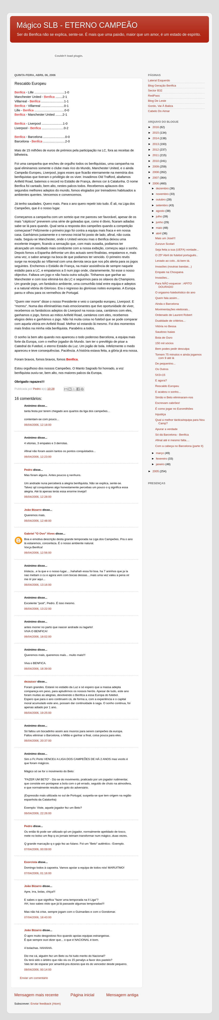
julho (159, 216)
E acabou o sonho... (168, 391)
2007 (156, 177)
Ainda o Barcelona (167, 303)
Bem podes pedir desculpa (172, 348)
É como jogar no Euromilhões (174, 408)
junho (160, 222)
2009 (156, 166)
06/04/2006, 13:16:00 (38, 584)
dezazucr (30, 681)
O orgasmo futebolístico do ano (175, 292)
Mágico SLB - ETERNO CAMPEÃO (77, 25)
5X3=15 (160, 374)
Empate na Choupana (169, 272)
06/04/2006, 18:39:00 (38, 668)
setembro (162, 205)
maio (159, 227)
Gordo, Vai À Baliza (160, 106)
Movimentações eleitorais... (172, 309)
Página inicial (82, 995)
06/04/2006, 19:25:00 (38, 712)
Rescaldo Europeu (167, 386)
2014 (156, 138)
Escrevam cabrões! (167, 403)
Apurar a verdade (166, 429)
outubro (161, 199)
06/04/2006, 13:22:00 (38, 608)
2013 (156, 144)
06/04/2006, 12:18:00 (38, 424)
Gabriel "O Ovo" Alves (39, 533)
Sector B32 (155, 90)
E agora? (161, 380)
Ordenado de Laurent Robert (173, 315)
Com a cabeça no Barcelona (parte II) (179, 446)
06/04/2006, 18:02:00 (38, 636)
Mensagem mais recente (36, 995)
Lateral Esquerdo (159, 80)
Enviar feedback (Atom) (46, 1003)
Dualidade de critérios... (170, 320)
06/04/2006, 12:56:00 (38, 552)
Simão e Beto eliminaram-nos (174, 397)
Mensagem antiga (122, 995)
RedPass (154, 95)
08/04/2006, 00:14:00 (38, 969)
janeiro (160, 464)
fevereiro (162, 458)
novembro (163, 194)
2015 (156, 132)
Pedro (28, 469)
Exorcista (30, 862)
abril (159, 233)
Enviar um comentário (34, 978)
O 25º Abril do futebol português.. (176, 255)
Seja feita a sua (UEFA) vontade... (177, 249)
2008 (156, 172)
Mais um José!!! (165, 238)
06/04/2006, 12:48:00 (38, 520)
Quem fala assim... (167, 298)
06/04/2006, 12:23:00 (38, 456)
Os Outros (162, 369)
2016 (156, 127)
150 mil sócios (164, 343)
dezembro (163, 188)
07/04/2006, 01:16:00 (38, 873)
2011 (156, 155)
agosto (160, 210)
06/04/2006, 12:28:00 (38, 496)
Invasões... (162, 277)
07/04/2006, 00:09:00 (38, 849)
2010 (156, 161)
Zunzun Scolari (165, 243)
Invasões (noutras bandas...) (173, 266)
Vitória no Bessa (165, 326)
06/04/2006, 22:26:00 (38, 813)
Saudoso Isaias (165, 331)
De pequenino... (165, 363)
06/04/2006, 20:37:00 (38, 740)
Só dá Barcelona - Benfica (172, 434)
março (160, 453)
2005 (156, 471)
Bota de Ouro (163, 337)
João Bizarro (33, 509)
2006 (156, 183)
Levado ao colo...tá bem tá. (172, 260)
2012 (156, 149)
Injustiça (160, 414)
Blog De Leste (157, 100)
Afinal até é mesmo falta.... (172, 440)
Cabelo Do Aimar (159, 111)
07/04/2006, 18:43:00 (38, 917)
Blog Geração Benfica (162, 85)
